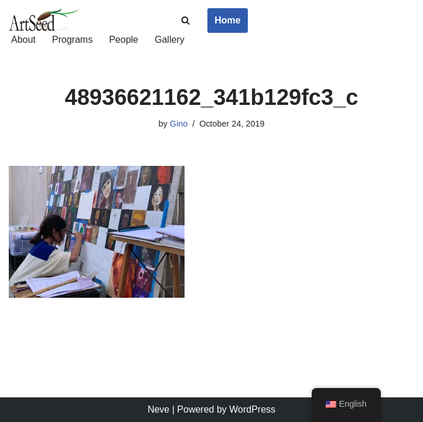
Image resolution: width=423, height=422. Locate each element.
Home (227, 20)
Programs (72, 40)
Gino (178, 123)
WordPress (252, 409)
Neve (158, 409)
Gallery (170, 40)
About (23, 40)
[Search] (185, 20)
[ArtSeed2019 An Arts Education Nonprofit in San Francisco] (44, 20)
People (123, 40)
